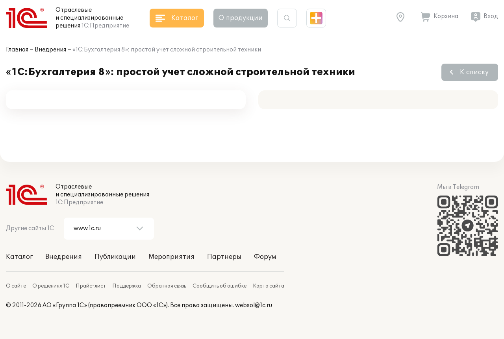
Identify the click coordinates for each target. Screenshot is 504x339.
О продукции (241, 18)
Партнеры (224, 257)
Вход (491, 16)
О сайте (16, 286)
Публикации (115, 257)
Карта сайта (268, 286)
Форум (265, 257)
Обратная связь (166, 286)
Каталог (19, 257)
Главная (17, 49)
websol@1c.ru (253, 305)
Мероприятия (171, 257)
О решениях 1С (50, 286)
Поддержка (126, 286)
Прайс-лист (91, 286)
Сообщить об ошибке (219, 286)
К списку (474, 72)
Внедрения (50, 49)
